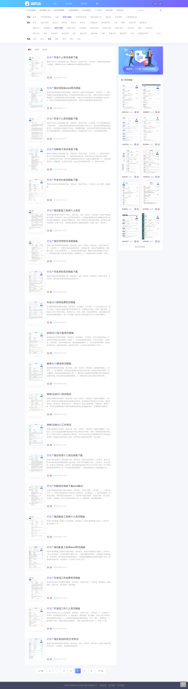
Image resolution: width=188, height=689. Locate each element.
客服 (45, 33)
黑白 (71, 39)
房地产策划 (94, 28)
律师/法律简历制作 (59, 394)
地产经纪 (130, 28)
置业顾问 (47, 28)
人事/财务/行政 (131, 17)
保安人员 (36, 33)
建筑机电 (143, 23)
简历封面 (120, 10)
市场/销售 (118, 17)
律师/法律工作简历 (59, 424)
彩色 (79, 39)
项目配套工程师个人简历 (63, 210)
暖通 (123, 23)
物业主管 (83, 33)
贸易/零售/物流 (81, 17)
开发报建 (82, 28)
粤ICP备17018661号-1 (88, 685)
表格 (49, 39)
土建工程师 (44, 23)
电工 (74, 33)
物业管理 (54, 33)
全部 (34, 17)
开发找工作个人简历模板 (63, 608)
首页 (55, 4)
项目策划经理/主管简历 (63, 639)
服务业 (108, 17)
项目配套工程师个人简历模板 (66, 516)
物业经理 (149, 28)
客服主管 (112, 33)
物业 (140, 28)
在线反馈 (103, 685)
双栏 (64, 39)
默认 (29, 49)
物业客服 (65, 33)
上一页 (40, 671)
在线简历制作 (73, 10)
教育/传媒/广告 (96, 17)
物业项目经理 (143, 33)
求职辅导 (84, 4)
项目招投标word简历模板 (64, 88)
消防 (103, 33)
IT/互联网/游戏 (45, 17)
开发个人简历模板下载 (62, 118)
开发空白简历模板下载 (62, 180)
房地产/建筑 (67, 17)
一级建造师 (93, 23)
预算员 (73, 23)
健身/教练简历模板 (59, 363)
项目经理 (132, 23)
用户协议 (121, 685)
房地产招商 (71, 28)
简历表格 (109, 10)
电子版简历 (87, 10)
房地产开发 (107, 28)
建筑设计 (36, 28)
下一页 (100, 671)
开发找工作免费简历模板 (63, 578)
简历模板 (68, 4)
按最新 (36, 49)
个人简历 (98, 10)
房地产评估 (119, 28)
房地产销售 (58, 28)
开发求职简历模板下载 (62, 271)
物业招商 (123, 33)
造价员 (82, 23)
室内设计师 (106, 23)
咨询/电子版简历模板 (60, 333)
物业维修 (94, 33)
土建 (115, 23)
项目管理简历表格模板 (62, 241)
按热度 (44, 49)
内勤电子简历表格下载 (62, 149)
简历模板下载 (45, 10)
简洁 (42, 39)
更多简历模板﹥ (141, 247)
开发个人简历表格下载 (62, 57)
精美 (57, 39)
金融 (57, 17)
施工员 (55, 23)
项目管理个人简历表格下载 (65, 455)
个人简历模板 (30, 10)
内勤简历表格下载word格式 (65, 486)
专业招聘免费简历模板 (61, 302)
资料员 (64, 23)
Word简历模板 (59, 10)
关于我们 (112, 685)
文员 (132, 33)
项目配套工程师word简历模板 (66, 547)
